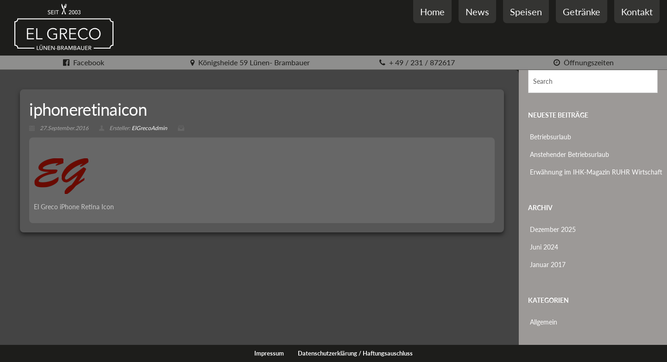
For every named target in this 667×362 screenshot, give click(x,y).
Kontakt (637, 11)
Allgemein (543, 322)
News (477, 11)
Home (432, 11)
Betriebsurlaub (550, 137)
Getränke (581, 11)
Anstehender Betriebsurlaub (569, 154)
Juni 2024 (544, 247)
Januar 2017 (548, 264)
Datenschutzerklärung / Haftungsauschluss (355, 353)
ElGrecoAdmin (149, 128)
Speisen (526, 11)
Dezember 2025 (553, 229)
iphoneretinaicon (87, 109)
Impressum (269, 353)
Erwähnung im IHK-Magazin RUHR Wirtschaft (596, 172)
